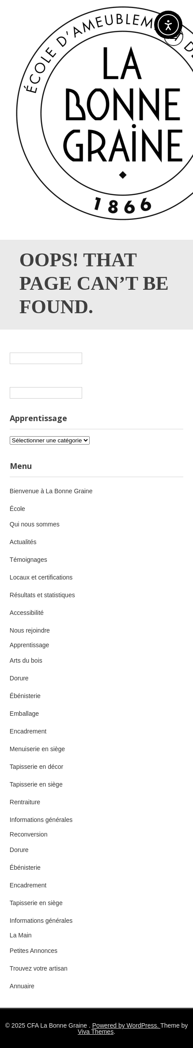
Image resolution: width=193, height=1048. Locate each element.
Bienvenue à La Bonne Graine (51, 491)
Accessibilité (27, 612)
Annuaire (22, 986)
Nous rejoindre (30, 630)
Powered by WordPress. (126, 1025)
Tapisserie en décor (36, 766)
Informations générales (41, 819)
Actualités (23, 541)
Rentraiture (25, 802)
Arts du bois (26, 660)
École (17, 508)
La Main (21, 935)
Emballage (24, 713)
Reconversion (29, 834)
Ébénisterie (25, 695)
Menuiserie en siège (37, 748)
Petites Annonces (33, 950)
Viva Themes (96, 1031)
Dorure (19, 678)
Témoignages (28, 559)
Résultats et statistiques (42, 595)
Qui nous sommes (35, 524)
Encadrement (28, 731)
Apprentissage (29, 645)
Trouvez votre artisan (39, 968)
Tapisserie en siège (36, 784)
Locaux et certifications (41, 577)
